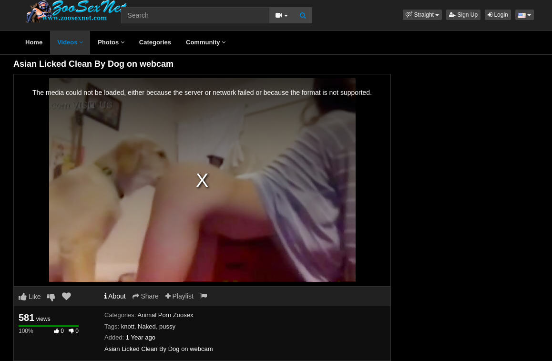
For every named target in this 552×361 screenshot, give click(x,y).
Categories (155, 42)
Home (33, 42)
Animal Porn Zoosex (165, 315)
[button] (422, 15)
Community (205, 42)
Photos (111, 42)
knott (127, 326)
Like (30, 296)
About (115, 296)
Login (498, 14)
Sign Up (463, 14)
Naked (147, 326)
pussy (167, 326)
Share (146, 296)
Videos (70, 42)
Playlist (179, 296)
